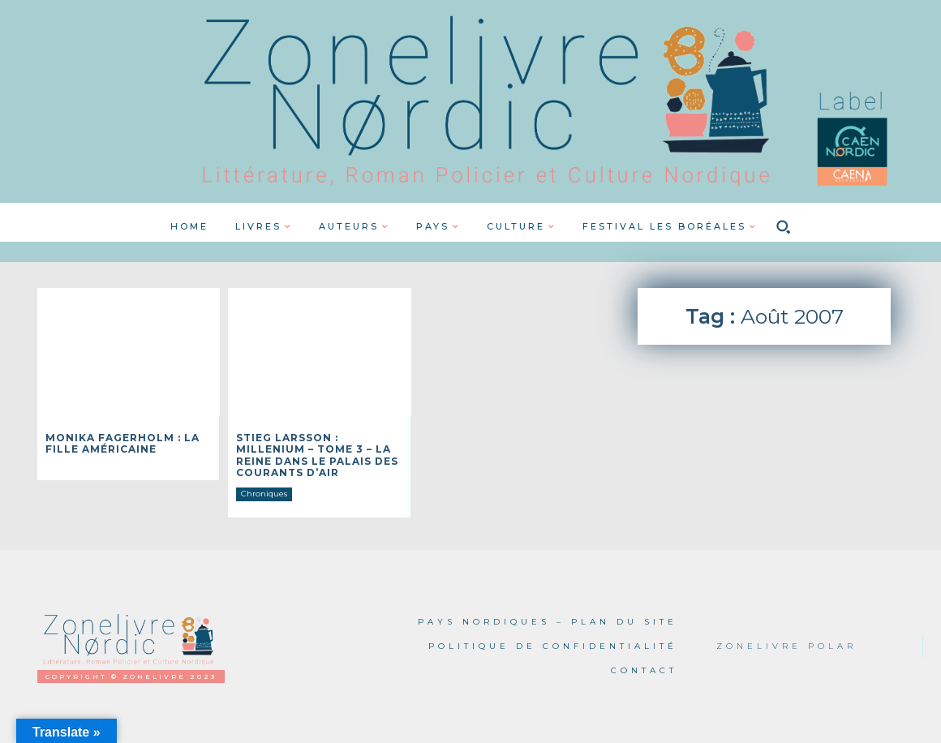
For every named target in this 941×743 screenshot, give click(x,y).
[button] (783, 226)
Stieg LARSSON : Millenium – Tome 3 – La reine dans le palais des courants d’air (317, 455)
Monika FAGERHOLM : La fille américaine (122, 443)
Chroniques (264, 493)
